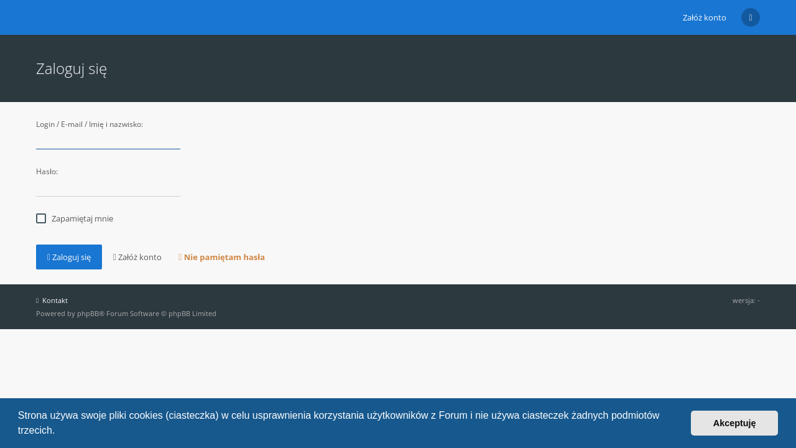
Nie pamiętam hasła (221, 257)
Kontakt (52, 300)
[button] (60, 432)
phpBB (88, 313)
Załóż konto (704, 17)
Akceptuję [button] (734, 423)
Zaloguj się (69, 257)
